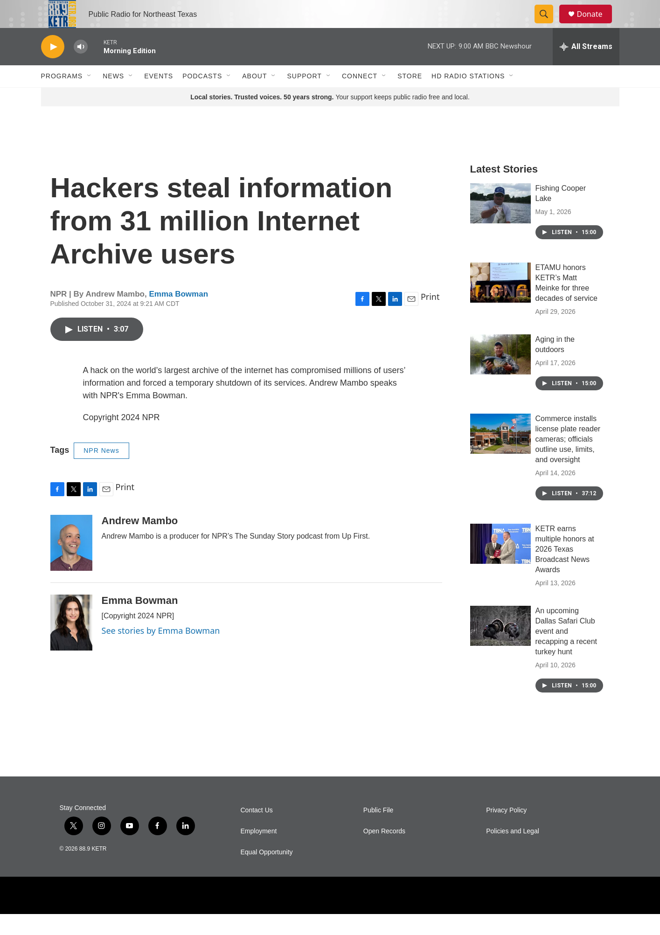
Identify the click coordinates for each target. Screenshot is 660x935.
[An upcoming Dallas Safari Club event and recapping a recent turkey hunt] (500, 647)
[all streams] (586, 67)
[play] (52, 67)
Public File (378, 831)
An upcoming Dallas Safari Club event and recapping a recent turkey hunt (566, 652)
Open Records (384, 852)
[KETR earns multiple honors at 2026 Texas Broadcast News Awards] (500, 565)
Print (430, 317)
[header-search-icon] (548, 24)
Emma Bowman (178, 315)
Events (158, 97)
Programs (62, 97)
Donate (595, 24)
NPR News (101, 471)
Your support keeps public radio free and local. (330, 118)
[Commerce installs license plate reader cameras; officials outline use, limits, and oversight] (500, 455)
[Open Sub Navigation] (89, 97)
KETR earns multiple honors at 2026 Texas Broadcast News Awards (564, 570)
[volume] (81, 67)
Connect (359, 97)
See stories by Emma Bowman (161, 651)
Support (304, 97)
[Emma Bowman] (71, 644)
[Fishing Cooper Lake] (500, 224)
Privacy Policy (506, 831)
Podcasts (202, 97)
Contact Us (257, 831)
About (254, 97)
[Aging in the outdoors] (500, 375)
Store (409, 97)
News (113, 97)
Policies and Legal (512, 852)
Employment (259, 852)
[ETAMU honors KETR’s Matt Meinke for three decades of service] (500, 304)
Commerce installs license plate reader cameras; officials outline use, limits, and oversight (568, 460)
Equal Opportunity (267, 873)
